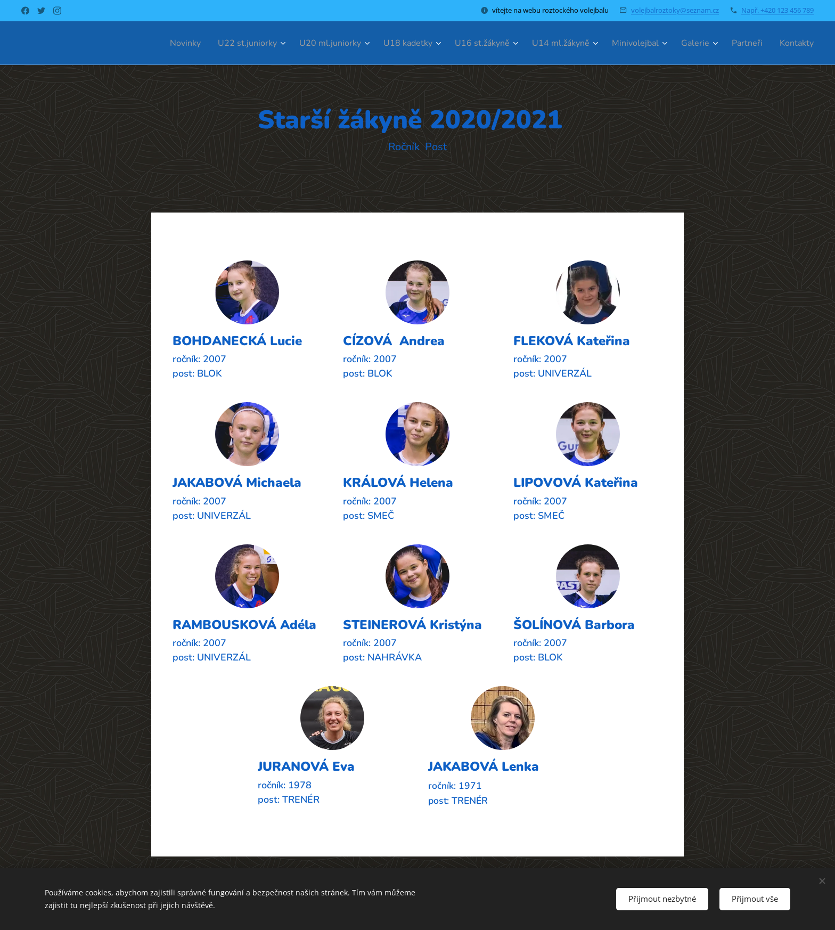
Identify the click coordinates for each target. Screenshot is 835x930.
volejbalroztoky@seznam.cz (675, 10)
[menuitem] (143, 43)
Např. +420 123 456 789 (777, 10)
